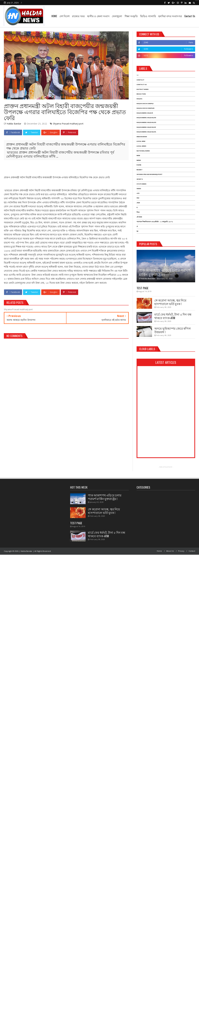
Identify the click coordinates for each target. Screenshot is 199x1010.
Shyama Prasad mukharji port (68, 123)
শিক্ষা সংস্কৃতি (131, 16)
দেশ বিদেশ (64, 16)
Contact (192, 551)
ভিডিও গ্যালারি (148, 16)
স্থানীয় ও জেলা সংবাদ (98, 16)
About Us (170, 551)
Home (159, 551)
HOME (54, 16)
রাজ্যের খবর (78, 16)
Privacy (181, 551)
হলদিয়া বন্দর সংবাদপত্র (170, 16)
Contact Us (189, 16)
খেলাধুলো (117, 16)
